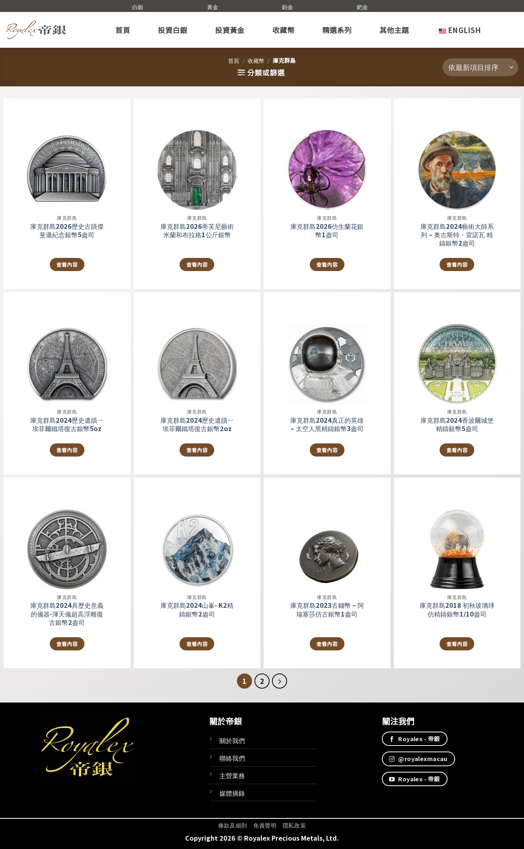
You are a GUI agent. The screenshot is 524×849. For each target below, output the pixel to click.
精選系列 (337, 30)
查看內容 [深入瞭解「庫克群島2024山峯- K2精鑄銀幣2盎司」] (197, 644)
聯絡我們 (232, 758)
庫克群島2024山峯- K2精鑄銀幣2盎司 (196, 609)
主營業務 (232, 775)
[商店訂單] (480, 67)
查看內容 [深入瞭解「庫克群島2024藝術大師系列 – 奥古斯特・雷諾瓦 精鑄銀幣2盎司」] (457, 264)
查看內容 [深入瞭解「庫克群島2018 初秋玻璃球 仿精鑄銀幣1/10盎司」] (457, 644)
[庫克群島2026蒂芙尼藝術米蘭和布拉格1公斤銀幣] (197, 154)
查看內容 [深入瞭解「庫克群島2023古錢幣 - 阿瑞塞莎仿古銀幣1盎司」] (327, 644)
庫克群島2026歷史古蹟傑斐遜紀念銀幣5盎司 (67, 230)
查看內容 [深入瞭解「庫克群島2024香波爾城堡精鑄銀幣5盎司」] (457, 450)
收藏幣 (283, 30)
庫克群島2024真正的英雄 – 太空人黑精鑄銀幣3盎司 (327, 424)
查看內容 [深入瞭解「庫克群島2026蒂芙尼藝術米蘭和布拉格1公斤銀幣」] (197, 264)
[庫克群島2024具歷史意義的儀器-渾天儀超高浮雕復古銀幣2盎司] (67, 533)
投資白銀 (172, 30)
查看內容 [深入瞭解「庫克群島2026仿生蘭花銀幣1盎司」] (327, 264)
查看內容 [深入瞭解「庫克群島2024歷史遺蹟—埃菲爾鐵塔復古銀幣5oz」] (67, 450)
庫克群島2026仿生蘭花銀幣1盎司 (327, 230)
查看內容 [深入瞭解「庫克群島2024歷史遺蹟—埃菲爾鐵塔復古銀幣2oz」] (197, 450)
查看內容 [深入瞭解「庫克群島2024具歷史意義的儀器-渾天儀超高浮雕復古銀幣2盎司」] (67, 644)
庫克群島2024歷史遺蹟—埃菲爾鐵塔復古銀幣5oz (67, 424)
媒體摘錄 (232, 793)
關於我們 (232, 740)
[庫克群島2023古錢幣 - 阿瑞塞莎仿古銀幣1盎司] (327, 533)
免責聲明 (265, 825)
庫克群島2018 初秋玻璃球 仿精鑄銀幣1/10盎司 (457, 609)
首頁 (122, 30)
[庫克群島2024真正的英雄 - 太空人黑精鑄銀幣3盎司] (327, 348)
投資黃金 (229, 30)
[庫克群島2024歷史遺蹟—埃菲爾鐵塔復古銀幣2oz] (197, 348)
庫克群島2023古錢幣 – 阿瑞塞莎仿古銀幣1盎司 (327, 609)
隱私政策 (294, 825)
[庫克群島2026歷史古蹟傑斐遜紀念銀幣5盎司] (67, 154)
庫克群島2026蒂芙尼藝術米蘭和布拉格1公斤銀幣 (197, 230)
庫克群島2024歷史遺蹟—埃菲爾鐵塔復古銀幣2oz (197, 424)
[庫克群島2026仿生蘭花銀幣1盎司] (327, 154)
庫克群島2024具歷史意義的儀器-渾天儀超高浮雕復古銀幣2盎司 (67, 613)
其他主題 (394, 30)
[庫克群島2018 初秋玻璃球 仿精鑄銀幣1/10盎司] (457, 533)
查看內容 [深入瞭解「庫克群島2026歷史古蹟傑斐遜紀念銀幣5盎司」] (67, 264)
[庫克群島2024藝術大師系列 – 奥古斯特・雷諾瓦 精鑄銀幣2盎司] (457, 154)
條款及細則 (232, 825)
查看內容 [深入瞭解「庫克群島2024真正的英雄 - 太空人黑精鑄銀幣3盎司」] (327, 450)
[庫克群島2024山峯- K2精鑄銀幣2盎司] (197, 533)
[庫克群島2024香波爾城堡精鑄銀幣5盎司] (457, 348)
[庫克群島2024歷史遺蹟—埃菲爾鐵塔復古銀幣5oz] (67, 348)
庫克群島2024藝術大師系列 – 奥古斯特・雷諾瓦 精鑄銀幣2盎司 (457, 234)
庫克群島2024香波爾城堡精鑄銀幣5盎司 (457, 424)
